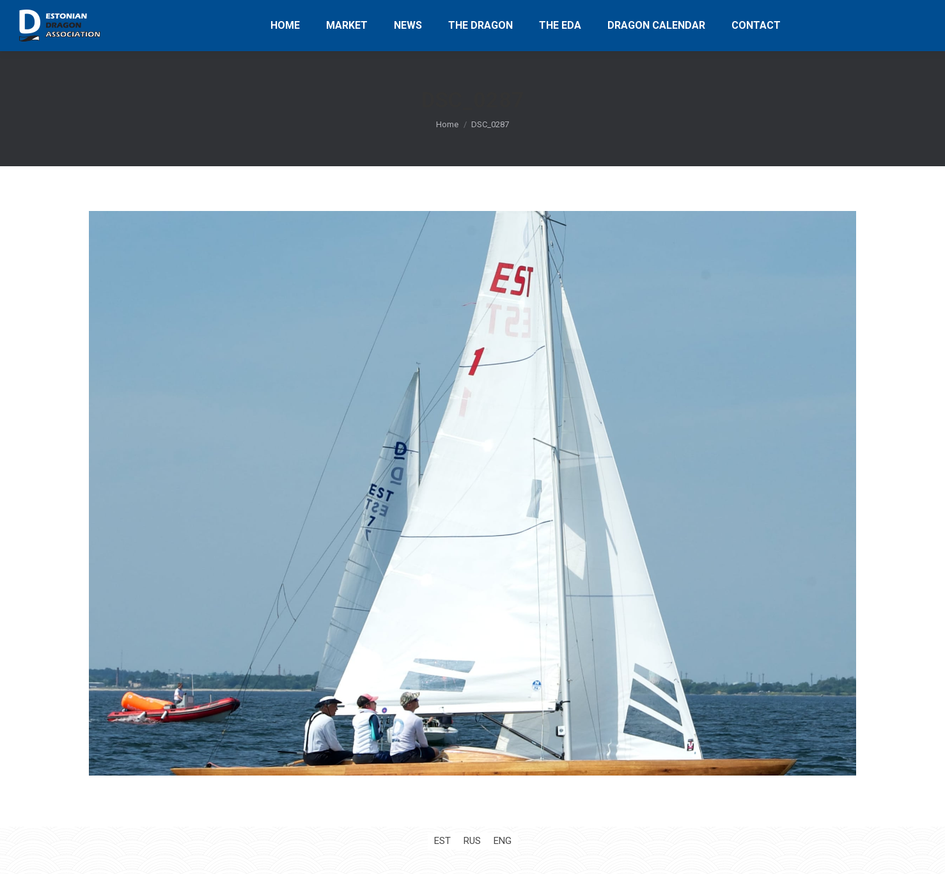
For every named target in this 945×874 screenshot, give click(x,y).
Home (447, 124)
